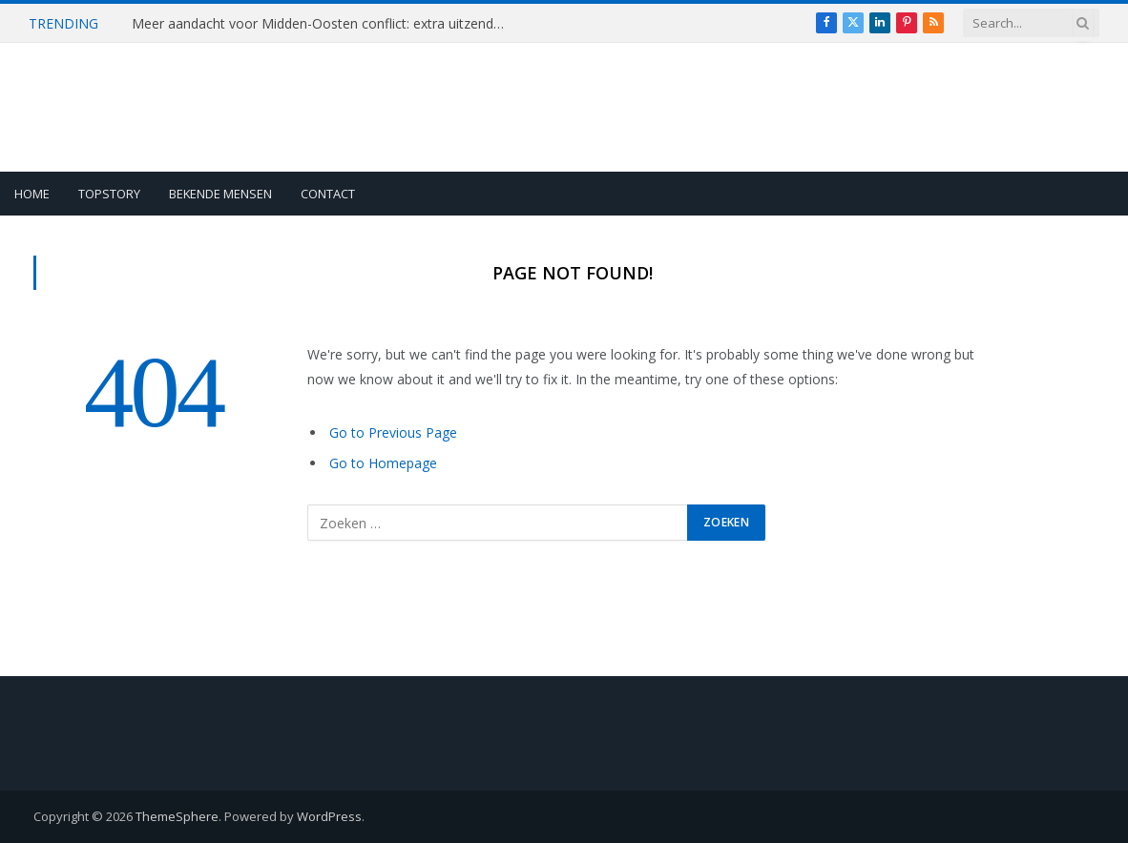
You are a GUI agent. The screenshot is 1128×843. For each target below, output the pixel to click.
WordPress (329, 816)
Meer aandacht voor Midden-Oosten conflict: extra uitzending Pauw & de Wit (322, 23)
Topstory (109, 193)
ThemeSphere (177, 816)
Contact (328, 193)
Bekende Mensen (220, 193)
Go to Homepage (383, 463)
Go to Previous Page (393, 432)
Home (32, 193)
